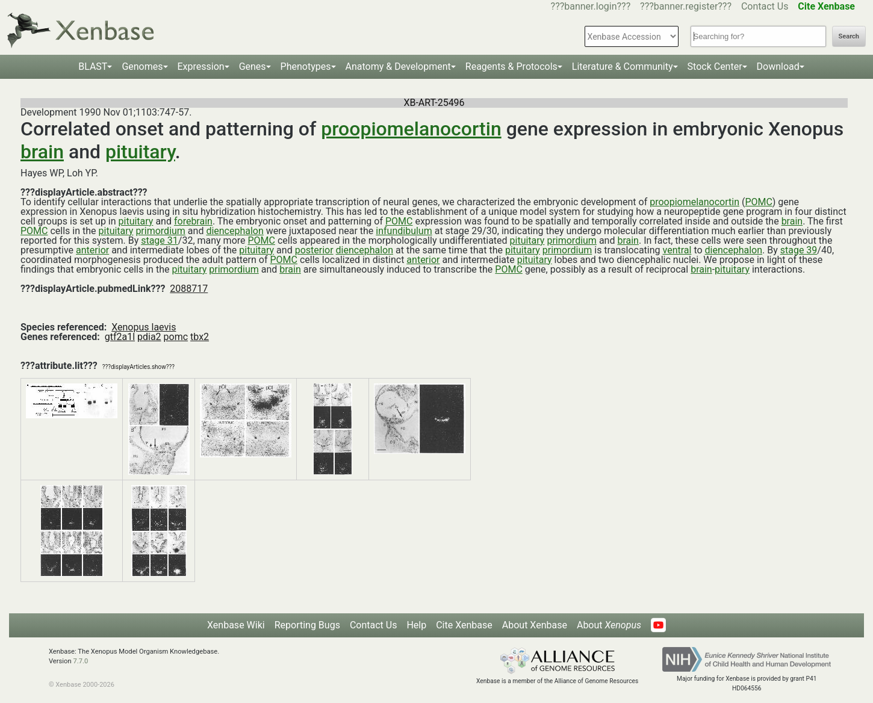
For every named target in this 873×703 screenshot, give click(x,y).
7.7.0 (80, 661)
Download (778, 66)
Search (849, 36)
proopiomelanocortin (411, 128)
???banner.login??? (591, 6)
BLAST (92, 66)
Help (416, 625)
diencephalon (234, 231)
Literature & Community (622, 66)
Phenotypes (306, 66)
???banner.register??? (686, 6)
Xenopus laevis (143, 327)
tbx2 (199, 336)
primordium (160, 231)
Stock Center (715, 66)
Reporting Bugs (307, 625)
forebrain (193, 221)
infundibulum (404, 231)
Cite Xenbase (464, 625)
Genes (252, 66)
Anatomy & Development (398, 66)
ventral (677, 250)
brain (42, 151)
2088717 (189, 288)
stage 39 (799, 250)
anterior (92, 250)
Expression (201, 66)
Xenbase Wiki (236, 625)
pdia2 (149, 336)
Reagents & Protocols (511, 66)
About (609, 625)
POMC (758, 202)
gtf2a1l (120, 336)
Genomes (142, 66)
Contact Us (765, 6)
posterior (314, 250)
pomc (176, 336)
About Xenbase (534, 625)
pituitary (140, 151)
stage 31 (159, 240)
